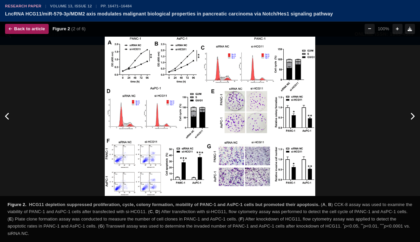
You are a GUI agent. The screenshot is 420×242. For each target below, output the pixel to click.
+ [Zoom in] (397, 29)
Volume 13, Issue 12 (71, 6)
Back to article (27, 28)
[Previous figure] (7, 116)
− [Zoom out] (369, 29)
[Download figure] (410, 29)
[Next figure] (412, 116)
